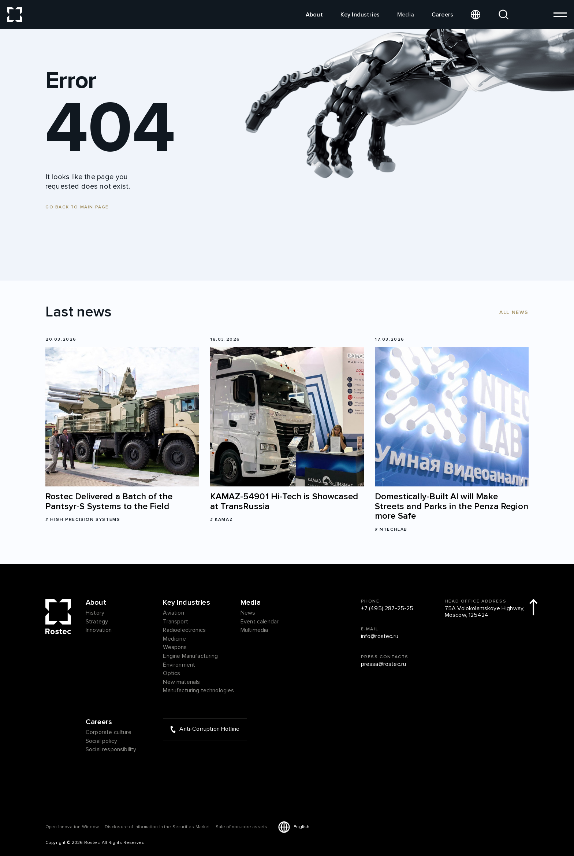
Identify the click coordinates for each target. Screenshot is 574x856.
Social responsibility (111, 749)
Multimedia (254, 630)
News (248, 613)
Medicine (174, 639)
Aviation (173, 613)
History (95, 613)
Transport (175, 622)
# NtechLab (391, 529)
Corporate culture (108, 732)
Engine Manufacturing (190, 656)
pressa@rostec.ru (383, 664)
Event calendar (260, 622)
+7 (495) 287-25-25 (387, 608)
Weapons (175, 647)
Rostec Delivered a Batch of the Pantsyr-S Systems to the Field (108, 501)
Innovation (99, 630)
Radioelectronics (184, 630)
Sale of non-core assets (242, 826)
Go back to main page (77, 207)
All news (514, 312)
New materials (181, 682)
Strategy (97, 622)
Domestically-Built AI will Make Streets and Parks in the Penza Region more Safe (451, 506)
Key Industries (360, 14)
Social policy (101, 741)
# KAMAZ (221, 519)
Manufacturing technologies (198, 691)
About (314, 14)
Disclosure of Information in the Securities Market (157, 826)
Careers (442, 14)
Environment (179, 665)
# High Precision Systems (82, 519)
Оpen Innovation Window (72, 826)
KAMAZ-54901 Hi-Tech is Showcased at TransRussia (284, 501)
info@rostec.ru (379, 636)
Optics (171, 673)
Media (405, 14)
